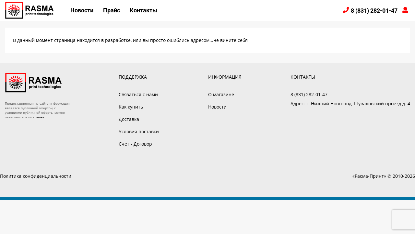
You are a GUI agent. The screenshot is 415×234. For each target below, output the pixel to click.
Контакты (143, 10)
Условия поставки (139, 131)
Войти (406, 10)
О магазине (221, 94)
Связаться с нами (138, 94)
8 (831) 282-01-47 (374, 10)
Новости (81, 10)
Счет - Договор (135, 144)
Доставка (129, 119)
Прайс (111, 10)
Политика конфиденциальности (35, 176)
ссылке (38, 117)
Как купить (131, 107)
